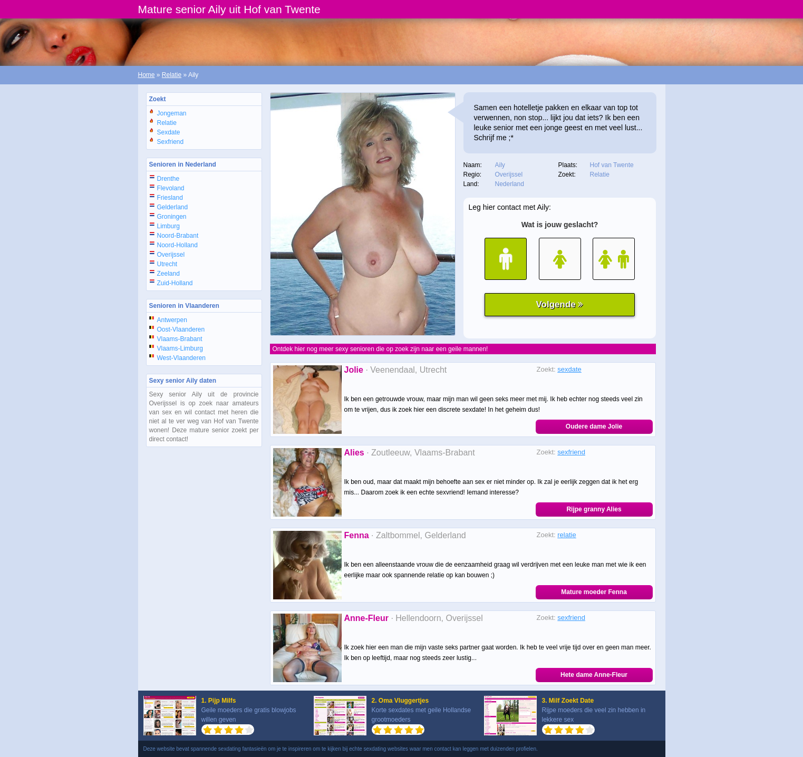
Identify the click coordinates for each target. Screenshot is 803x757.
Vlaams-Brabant (179, 339)
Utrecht (167, 264)
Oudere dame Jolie (594, 426)
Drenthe (168, 178)
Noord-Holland (177, 245)
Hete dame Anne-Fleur (593, 674)
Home (146, 75)
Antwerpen (172, 320)
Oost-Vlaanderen (181, 329)
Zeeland (168, 273)
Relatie (171, 75)
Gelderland (172, 207)
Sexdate (168, 132)
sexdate (569, 369)
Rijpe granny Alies (593, 509)
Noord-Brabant (178, 235)
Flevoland (171, 188)
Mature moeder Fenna (594, 592)
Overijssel (171, 254)
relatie (566, 535)
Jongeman (172, 113)
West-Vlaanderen (181, 358)
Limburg (168, 226)
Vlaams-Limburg (180, 348)
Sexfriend (170, 141)
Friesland (170, 197)
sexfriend (571, 452)
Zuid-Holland (175, 283)
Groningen (172, 216)
